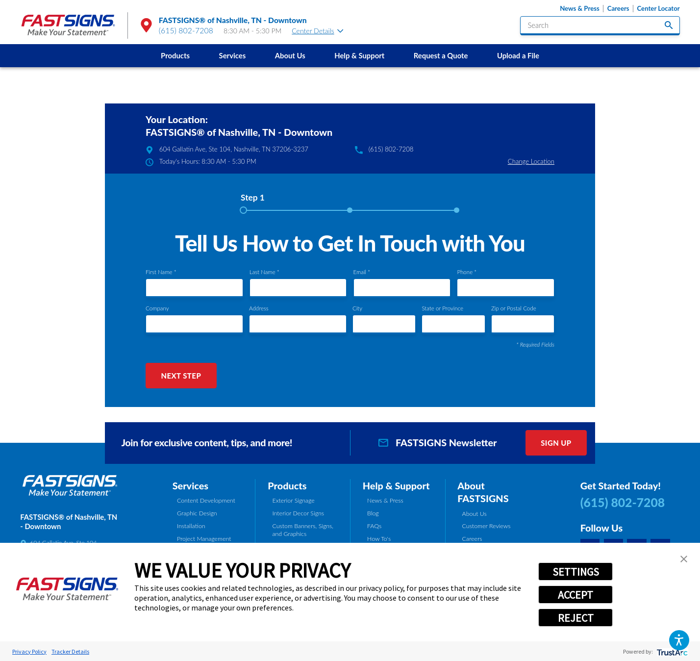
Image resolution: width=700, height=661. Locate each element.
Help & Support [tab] (396, 485)
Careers (618, 8)
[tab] (253, 201)
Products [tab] (287, 485)
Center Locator (658, 8)
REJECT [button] (576, 618)
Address (259, 308)
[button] (679, 640)
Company (157, 308)
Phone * (466, 272)
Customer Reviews (486, 526)
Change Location (531, 161)
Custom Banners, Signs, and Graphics (302, 529)
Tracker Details (70, 651)
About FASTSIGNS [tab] (482, 492)
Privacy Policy (29, 651)
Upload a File (518, 55)
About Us (290, 55)
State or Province (442, 308)
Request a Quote (441, 55)
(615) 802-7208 (186, 30)
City (357, 308)
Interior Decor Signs (298, 513)
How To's (379, 538)
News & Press (580, 8)
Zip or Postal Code (513, 308)
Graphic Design (197, 513)
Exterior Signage (293, 500)
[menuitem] (175, 55)
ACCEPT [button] (575, 595)
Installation (191, 526)
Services (232, 55)
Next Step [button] (181, 375)
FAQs (374, 526)
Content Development (206, 500)
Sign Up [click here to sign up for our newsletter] (556, 442)
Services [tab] (190, 485)
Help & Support (359, 55)
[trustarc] (671, 651)
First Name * (161, 272)
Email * (362, 272)
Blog (373, 513)
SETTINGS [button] (575, 572)
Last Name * (264, 272)
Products (175, 55)
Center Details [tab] (317, 30)
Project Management (204, 538)
